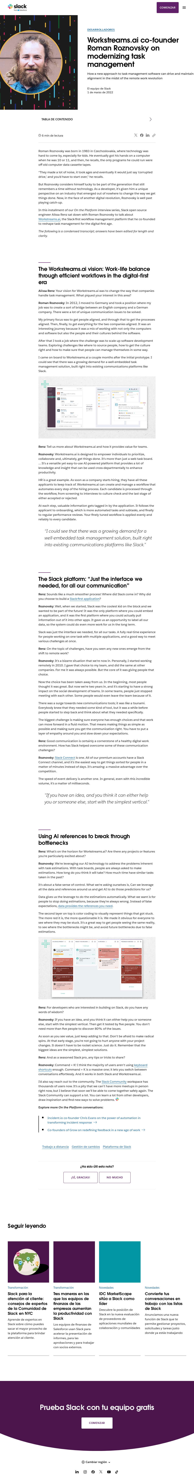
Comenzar (168, 7)
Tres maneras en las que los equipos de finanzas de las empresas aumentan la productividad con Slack (72, 1306)
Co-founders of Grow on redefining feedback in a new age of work (94, 1130)
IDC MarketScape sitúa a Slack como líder (117, 1298)
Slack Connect (65, 758)
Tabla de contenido (57, 119)
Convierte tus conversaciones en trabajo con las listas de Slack (163, 1301)
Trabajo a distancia (55, 1147)
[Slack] (17, 7)
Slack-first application (84, 599)
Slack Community (114, 1082)
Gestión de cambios (86, 1147)
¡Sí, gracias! (80, 1177)
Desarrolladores (101, 29)
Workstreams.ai (49, 219)
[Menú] (184, 7)
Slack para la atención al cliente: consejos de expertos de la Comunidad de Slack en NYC (27, 1303)
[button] (97, 1462)
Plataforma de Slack (117, 1147)
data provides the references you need (85, 906)
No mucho (115, 1177)
